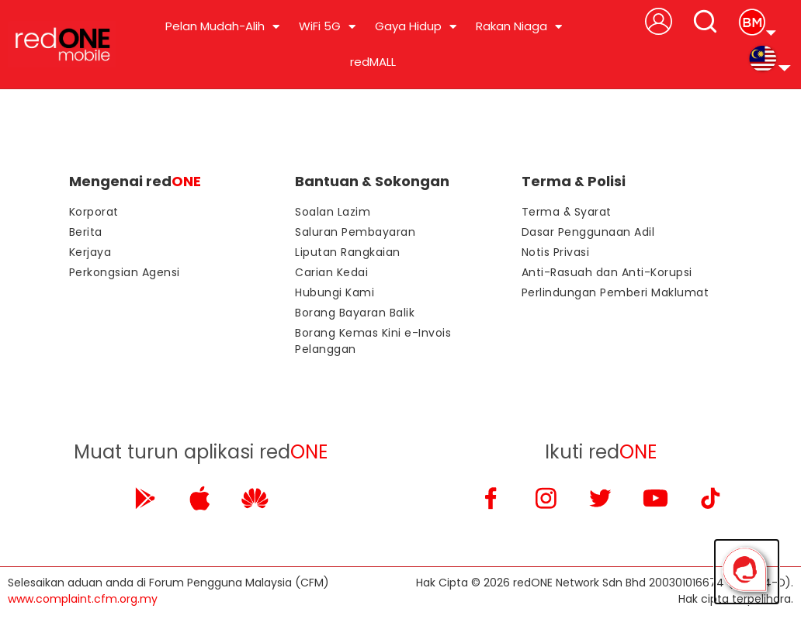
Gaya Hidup (415, 26)
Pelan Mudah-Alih (222, 26)
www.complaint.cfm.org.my (83, 599)
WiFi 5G (327, 26)
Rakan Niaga (519, 26)
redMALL (373, 62)
